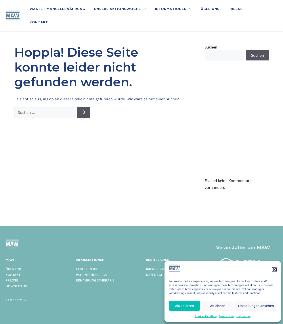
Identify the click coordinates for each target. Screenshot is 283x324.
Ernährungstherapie (95, 280)
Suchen (211, 47)
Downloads (16, 286)
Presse (235, 9)
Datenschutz (226, 316)
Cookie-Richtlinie (206, 316)
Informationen (175, 9)
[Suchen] (83, 112)
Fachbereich (87, 269)
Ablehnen (218, 305)
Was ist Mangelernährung (57, 9)
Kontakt (39, 22)
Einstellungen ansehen (256, 305)
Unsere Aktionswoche (122, 9)
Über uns (210, 9)
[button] (274, 269)
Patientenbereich (91, 274)
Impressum (243, 316)
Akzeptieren (184, 305)
